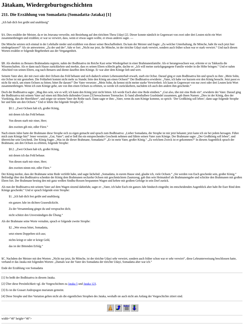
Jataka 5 (73, 283)
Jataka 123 (89, 283)
